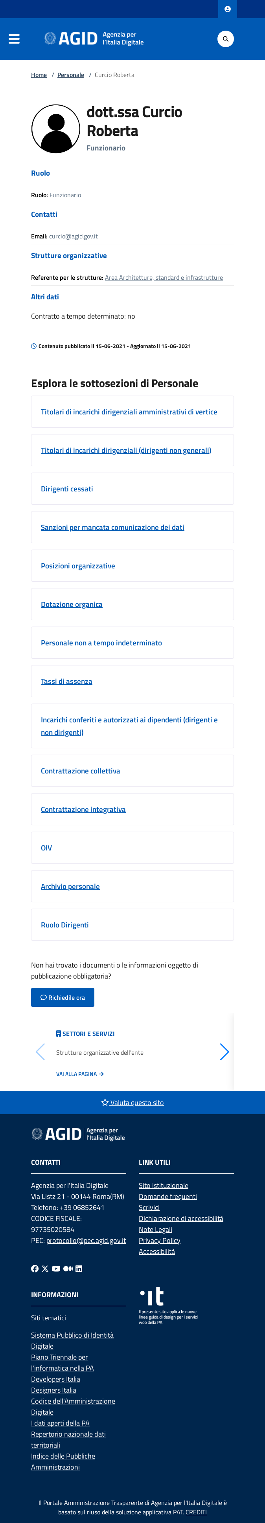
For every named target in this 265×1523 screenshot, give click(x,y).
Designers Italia (53, 1390)
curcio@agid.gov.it (73, 236)
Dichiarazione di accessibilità (181, 1218)
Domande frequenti (168, 1196)
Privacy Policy (159, 1240)
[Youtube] (56, 1268)
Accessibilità (157, 1251)
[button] (224, 1052)
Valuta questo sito (132, 1102)
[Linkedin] (78, 1268)
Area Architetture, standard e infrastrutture (164, 277)
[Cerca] (225, 39)
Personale (70, 74)
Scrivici (149, 1207)
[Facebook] (35, 1268)
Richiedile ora (62, 997)
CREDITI (196, 1512)
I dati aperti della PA (60, 1423)
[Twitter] (45, 1268)
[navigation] (14, 39)
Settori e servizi (89, 1033)
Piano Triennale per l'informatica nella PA (62, 1362)
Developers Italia (55, 1379)
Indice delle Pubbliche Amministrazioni (63, 1461)
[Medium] (68, 1268)
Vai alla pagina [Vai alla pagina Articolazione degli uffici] (76, 1074)
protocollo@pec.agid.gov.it (86, 1240)
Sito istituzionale (163, 1185)
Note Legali (155, 1229)
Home (39, 74)
